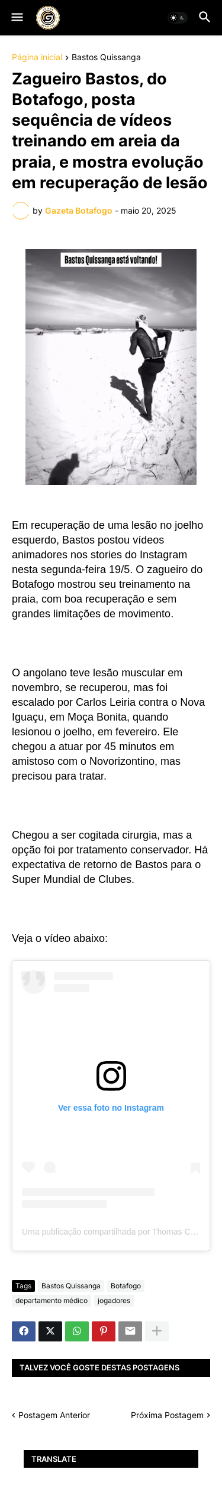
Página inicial (37, 57)
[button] (16, 18)
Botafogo (126, 1285)
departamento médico (51, 1300)
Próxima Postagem (167, 1415)
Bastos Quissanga (106, 57)
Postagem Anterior (54, 1415)
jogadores (114, 1300)
